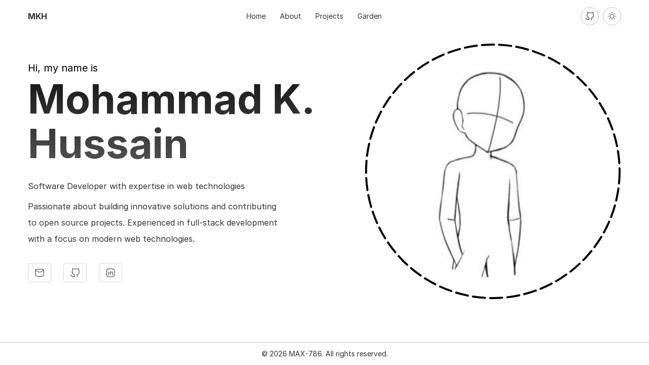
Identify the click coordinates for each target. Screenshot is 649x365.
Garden (369, 16)
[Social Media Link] (39, 272)
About (290, 16)
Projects (329, 16)
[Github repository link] (590, 16)
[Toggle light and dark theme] (612, 16)
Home (256, 16)
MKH (37, 16)
